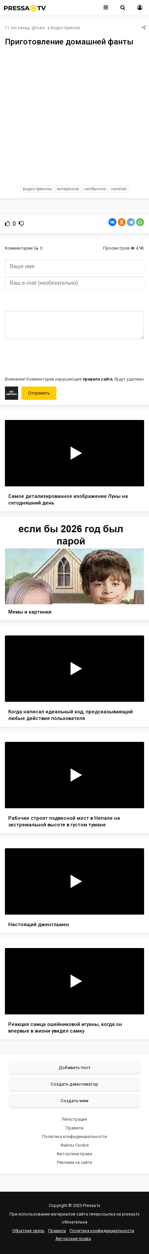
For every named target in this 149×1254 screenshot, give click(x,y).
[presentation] (55, 357)
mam (40, 28)
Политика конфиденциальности (74, 1136)
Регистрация (74, 1119)
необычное (95, 189)
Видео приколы (65, 28)
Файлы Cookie (74, 1145)
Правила (74, 1127)
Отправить (39, 392)
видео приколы (37, 189)
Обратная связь (28, 1230)
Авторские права (74, 1153)
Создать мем (74, 1100)
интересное (68, 189)
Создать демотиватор (74, 1084)
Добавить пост (75, 1067)
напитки (118, 189)
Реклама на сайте (74, 1162)
